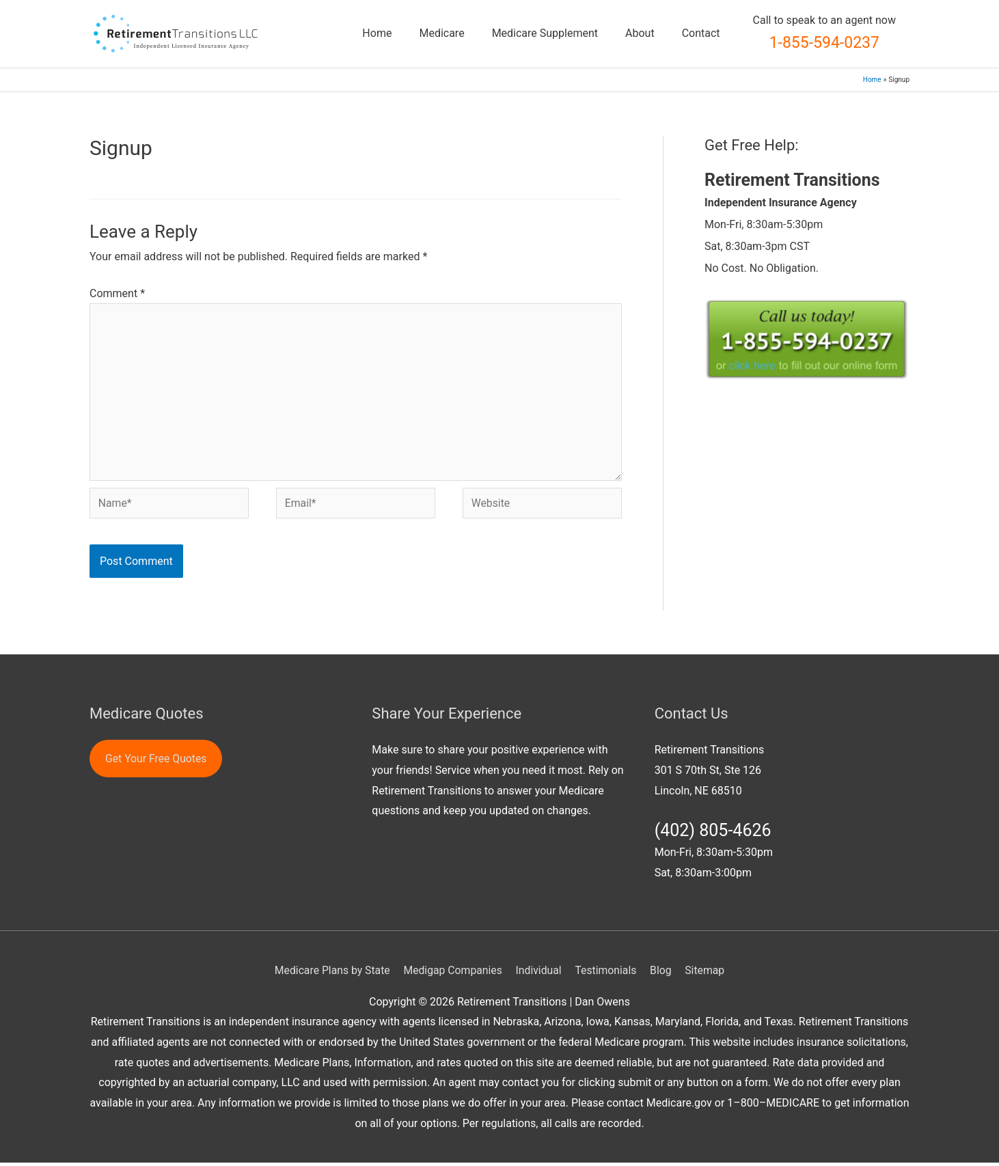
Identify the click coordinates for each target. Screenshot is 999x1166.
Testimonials (607, 973)
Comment (117, 293)
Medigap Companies (452, 973)
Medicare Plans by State (330, 973)
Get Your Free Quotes (156, 761)
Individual (539, 973)
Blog (663, 973)
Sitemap (707, 973)
